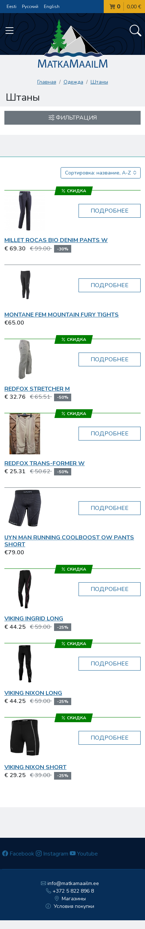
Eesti (11, 6)
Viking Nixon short (35, 767)
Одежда (73, 82)
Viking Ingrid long (33, 619)
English (52, 6)
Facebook (18, 854)
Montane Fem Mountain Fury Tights (61, 315)
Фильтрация (73, 118)
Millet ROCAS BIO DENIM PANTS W (56, 240)
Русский (30, 6)
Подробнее (110, 211)
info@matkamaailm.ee (70, 883)
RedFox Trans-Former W (44, 463)
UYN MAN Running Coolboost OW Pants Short (69, 541)
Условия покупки (70, 906)
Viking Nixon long (33, 693)
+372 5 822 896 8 (70, 891)
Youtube (84, 854)
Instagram (52, 854)
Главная (46, 82)
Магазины (70, 898)
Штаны (99, 82)
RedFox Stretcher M (37, 389)
